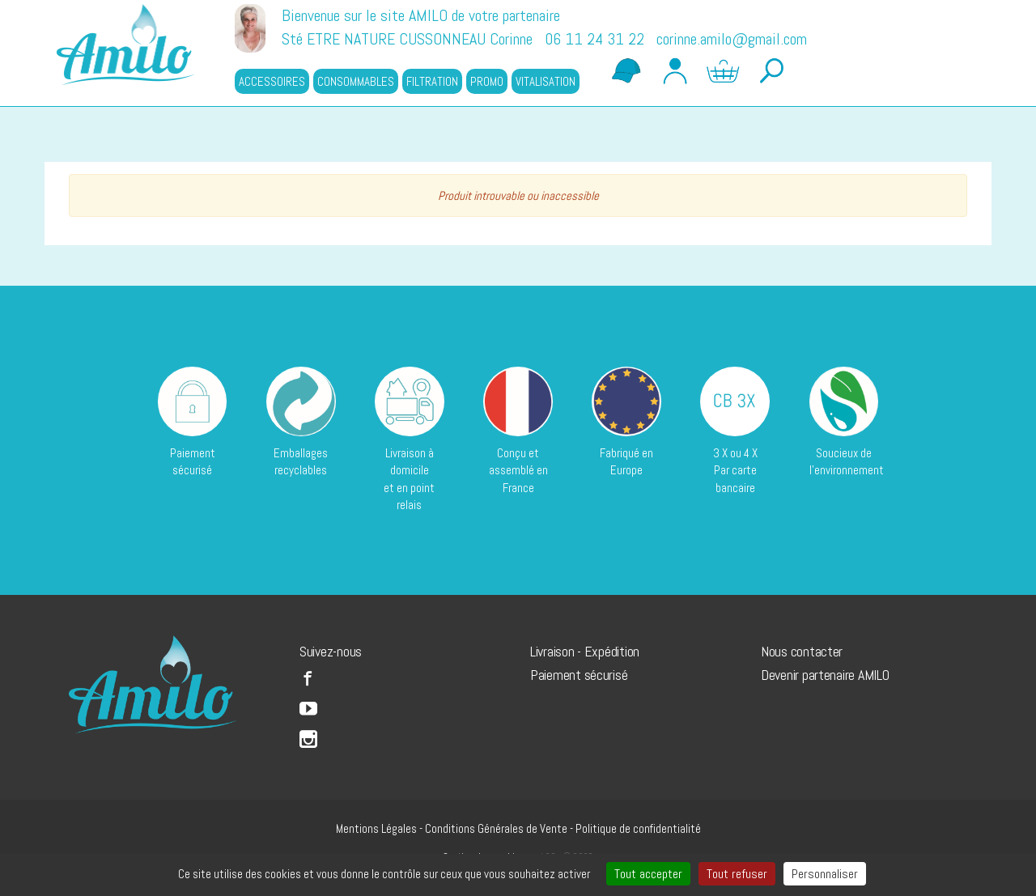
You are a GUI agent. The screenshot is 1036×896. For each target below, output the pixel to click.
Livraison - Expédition (584, 651)
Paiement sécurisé (578, 674)
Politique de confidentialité (638, 828)
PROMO (486, 81)
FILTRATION (432, 81)
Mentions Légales (376, 828)
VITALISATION (545, 81)
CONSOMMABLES (355, 81)
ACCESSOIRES (272, 81)
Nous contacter (802, 651)
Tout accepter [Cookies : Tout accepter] (648, 873)
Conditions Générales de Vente (496, 828)
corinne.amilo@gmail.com (731, 38)
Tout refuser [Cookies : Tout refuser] (737, 873)
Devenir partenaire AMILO (825, 674)
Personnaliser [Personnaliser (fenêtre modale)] (825, 873)
